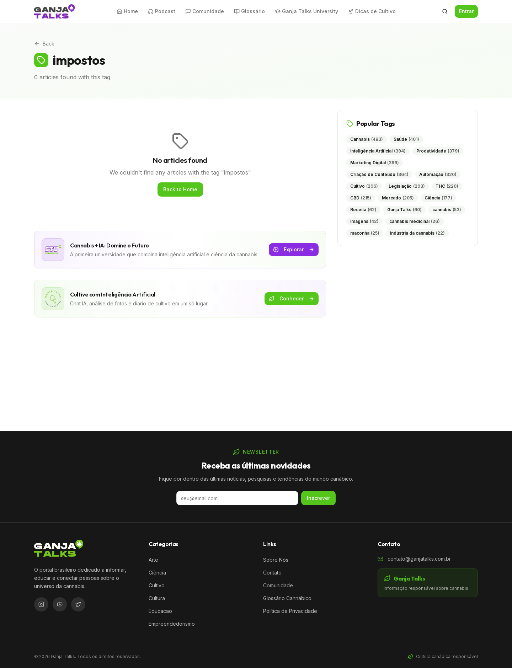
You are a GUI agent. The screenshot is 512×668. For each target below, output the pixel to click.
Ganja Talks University (306, 11)
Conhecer (291, 298)
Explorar (293, 249)
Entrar (466, 11)
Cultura (157, 598)
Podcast (161, 11)
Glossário (249, 11)
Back (44, 44)
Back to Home (180, 189)
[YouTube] (60, 604)
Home (127, 11)
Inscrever (318, 498)
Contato (272, 573)
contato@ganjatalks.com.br (419, 559)
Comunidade (204, 11)
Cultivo (157, 585)
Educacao (160, 611)
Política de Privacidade (290, 611)
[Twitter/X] (78, 604)
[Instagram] (41, 604)
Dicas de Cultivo (372, 11)
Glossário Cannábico (287, 598)
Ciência (157, 573)
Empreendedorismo (172, 624)
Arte (153, 560)
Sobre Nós (275, 560)
